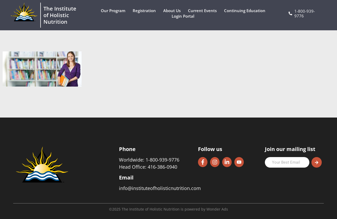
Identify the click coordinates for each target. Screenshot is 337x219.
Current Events (203, 10)
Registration (145, 10)
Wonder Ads (217, 209)
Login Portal (184, 16)
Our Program (114, 10)
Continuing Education (246, 10)
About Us (173, 10)
